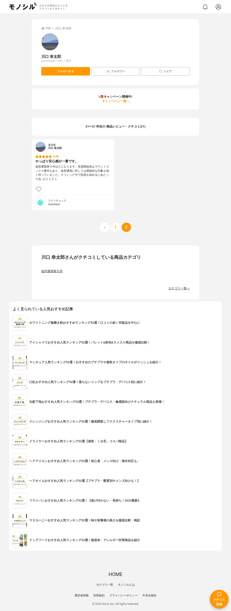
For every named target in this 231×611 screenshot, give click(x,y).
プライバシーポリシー (123, 595)
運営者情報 (81, 595)
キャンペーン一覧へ (115, 101)
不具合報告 (149, 595)
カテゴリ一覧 (104, 584)
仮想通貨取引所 (52, 271)
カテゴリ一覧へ (179, 288)
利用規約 (99, 595)
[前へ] (104, 227)
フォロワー (115, 71)
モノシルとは (126, 584)
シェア (165, 71)
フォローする (65, 71)
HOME (115, 574)
